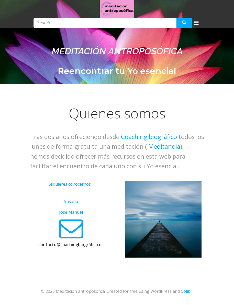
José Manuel (71, 212)
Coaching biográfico (149, 136)
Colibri (187, 291)
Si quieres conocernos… (71, 184)
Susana (71, 201)
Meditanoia (164, 146)
